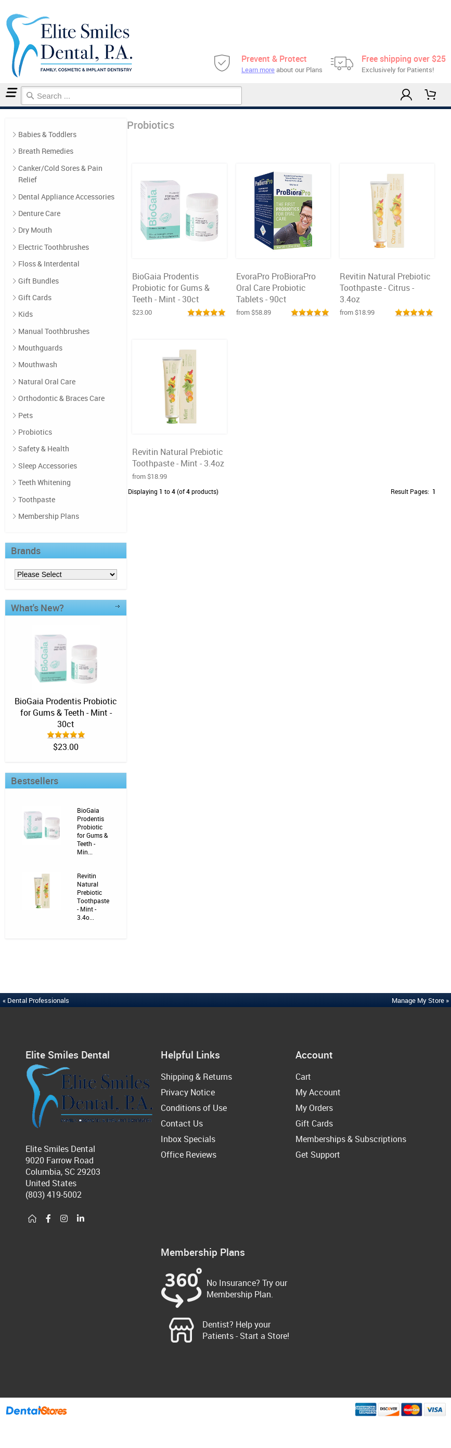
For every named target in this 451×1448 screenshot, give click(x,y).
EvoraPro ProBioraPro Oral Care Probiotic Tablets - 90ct (276, 288)
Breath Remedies (45, 151)
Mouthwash (37, 364)
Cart (303, 1076)
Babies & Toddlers (47, 134)
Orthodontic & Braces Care (61, 398)
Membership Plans (48, 516)
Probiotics (35, 432)
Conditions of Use (194, 1108)
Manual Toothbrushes (53, 331)
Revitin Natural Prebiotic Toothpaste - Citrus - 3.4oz (385, 288)
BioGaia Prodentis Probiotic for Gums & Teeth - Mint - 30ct (66, 712)
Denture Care (39, 213)
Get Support (317, 1154)
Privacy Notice (188, 1092)
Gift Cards (34, 297)
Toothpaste (36, 499)
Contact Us (182, 1123)
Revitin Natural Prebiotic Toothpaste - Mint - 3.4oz (178, 457)
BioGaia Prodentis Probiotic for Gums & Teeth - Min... (92, 831)
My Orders (314, 1108)
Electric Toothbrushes (53, 247)
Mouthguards (40, 348)
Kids (25, 314)
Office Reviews (188, 1154)
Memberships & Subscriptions (350, 1139)
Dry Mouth (35, 230)
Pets (25, 415)
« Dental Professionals (36, 1000)
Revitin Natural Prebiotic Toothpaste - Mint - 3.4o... (93, 896)
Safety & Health (43, 448)
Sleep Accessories (47, 466)
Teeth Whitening (44, 482)
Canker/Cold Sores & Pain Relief (60, 173)
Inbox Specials (188, 1139)
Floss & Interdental (49, 264)
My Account (318, 1092)
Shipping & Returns (196, 1076)
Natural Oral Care (46, 381)
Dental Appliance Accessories (66, 197)
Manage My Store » (421, 1000)
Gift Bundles (38, 281)
